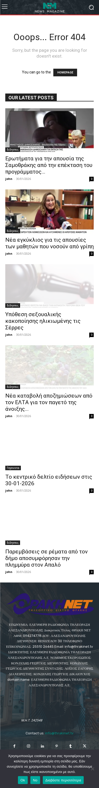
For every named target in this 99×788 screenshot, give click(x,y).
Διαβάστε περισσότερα (63, 780)
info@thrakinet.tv (59, 733)
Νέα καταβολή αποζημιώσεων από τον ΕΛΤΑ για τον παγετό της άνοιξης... (48, 402)
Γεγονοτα (13, 468)
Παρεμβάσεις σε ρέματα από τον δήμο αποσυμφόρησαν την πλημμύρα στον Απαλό (46, 558)
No (35, 780)
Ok (23, 780)
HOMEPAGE (65, 72)
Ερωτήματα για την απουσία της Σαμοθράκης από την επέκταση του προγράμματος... (48, 165)
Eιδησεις (12, 149)
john (8, 179)
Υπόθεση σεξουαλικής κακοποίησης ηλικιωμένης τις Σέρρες (43, 321)
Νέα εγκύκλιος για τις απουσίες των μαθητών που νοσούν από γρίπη (49, 243)
